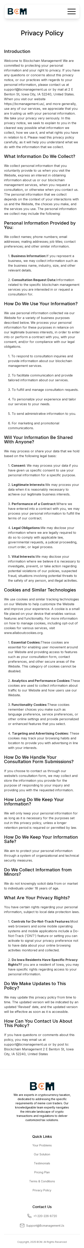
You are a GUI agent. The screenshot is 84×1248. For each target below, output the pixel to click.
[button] (71, 11)
